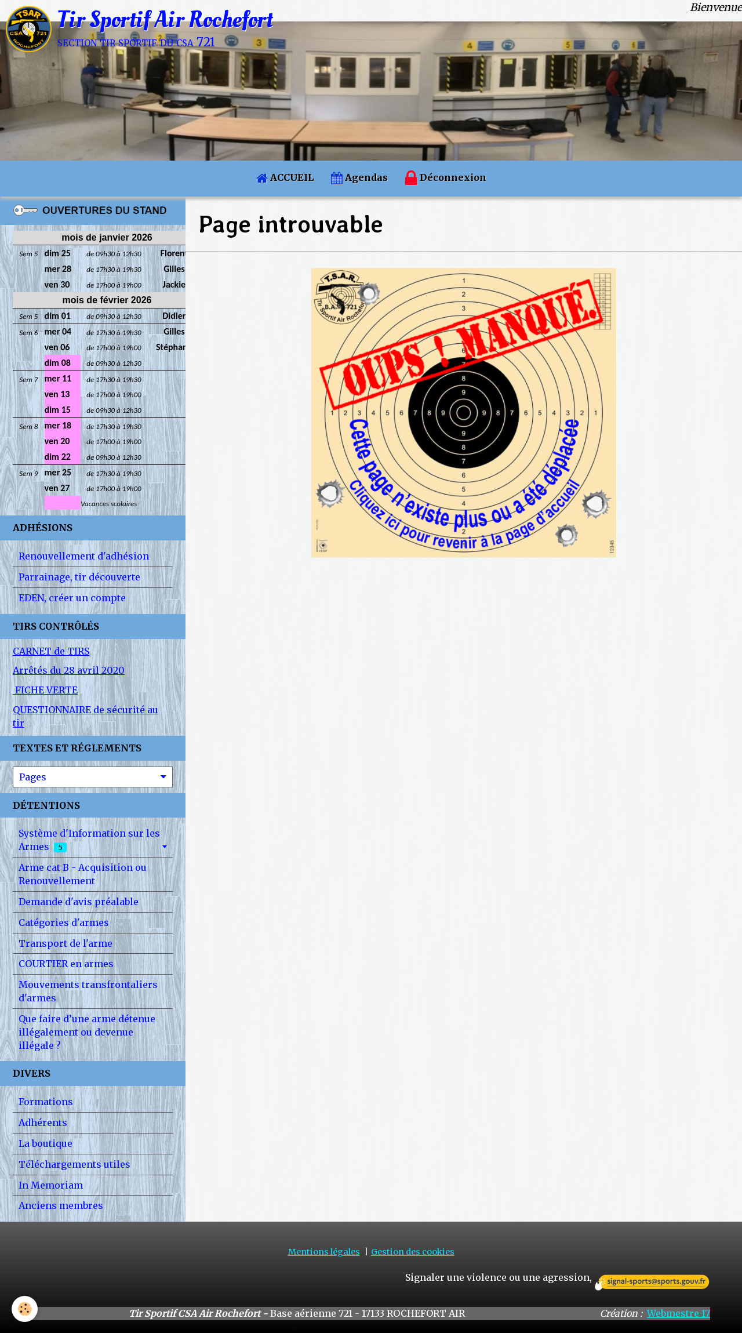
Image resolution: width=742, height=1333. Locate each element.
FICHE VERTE (45, 690)
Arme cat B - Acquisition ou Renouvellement (83, 874)
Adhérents (43, 1122)
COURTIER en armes (66, 963)
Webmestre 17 (678, 1313)
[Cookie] (25, 1309)
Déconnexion (445, 178)
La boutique (45, 1143)
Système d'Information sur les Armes (89, 839)
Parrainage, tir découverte (79, 577)
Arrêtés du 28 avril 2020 (69, 670)
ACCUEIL (285, 177)
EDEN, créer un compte (72, 598)
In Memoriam (51, 1185)
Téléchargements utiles (74, 1164)
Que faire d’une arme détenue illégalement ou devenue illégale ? (87, 1032)
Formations (46, 1101)
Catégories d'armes (64, 922)
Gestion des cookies (412, 1252)
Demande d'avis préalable (79, 901)
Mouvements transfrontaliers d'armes (88, 991)
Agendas (359, 177)
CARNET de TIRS (51, 651)
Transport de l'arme (65, 943)
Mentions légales (324, 1252)
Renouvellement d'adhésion (84, 556)
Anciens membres (61, 1205)
